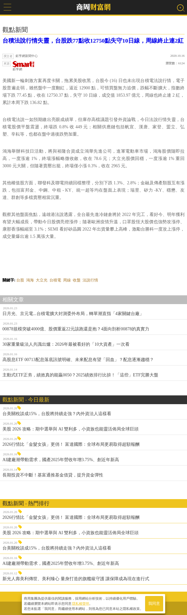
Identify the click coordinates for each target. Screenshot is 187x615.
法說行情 (90, 280)
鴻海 (30, 280)
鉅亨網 (24, 66)
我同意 (154, 603)
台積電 (55, 280)
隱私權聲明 (80, 603)
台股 (20, 280)
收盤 (77, 280)
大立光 (41, 280)
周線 (67, 280)
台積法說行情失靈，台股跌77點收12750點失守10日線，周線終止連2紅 (93, 40)
